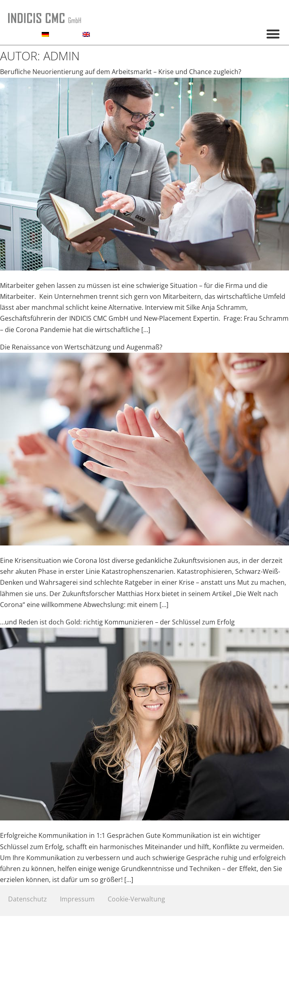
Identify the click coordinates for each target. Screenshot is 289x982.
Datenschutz (27, 899)
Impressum (77, 899)
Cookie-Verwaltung (136, 899)
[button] (273, 34)
